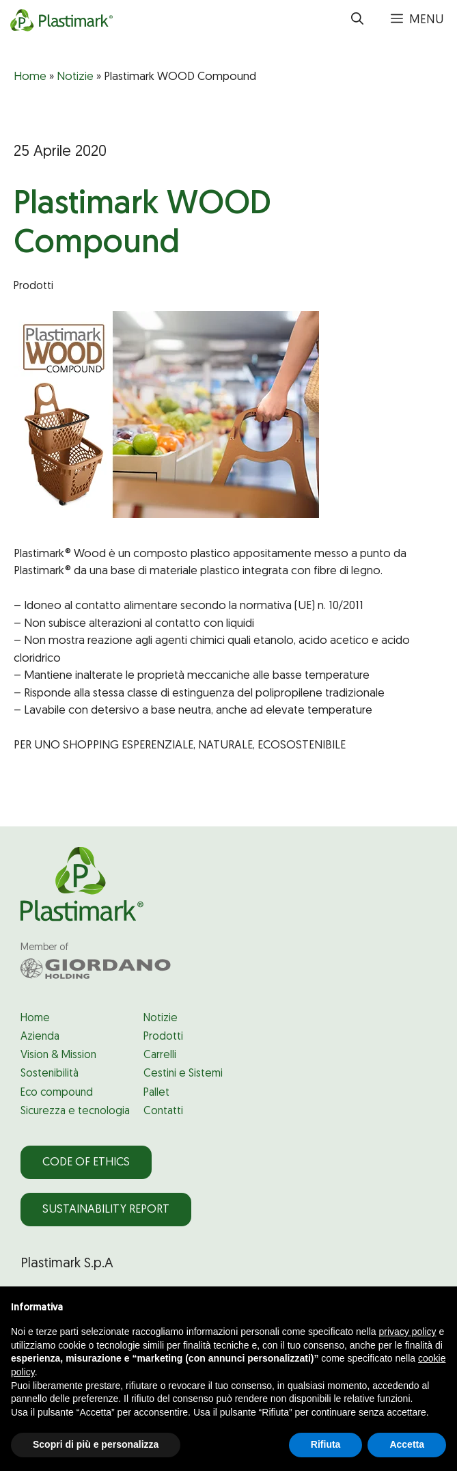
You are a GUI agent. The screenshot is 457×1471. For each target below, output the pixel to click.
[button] (357, 20)
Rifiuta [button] (326, 1444)
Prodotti (163, 1036)
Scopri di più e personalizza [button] (95, 1444)
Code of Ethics (86, 1162)
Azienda (39, 1036)
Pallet (156, 1093)
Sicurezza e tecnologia (75, 1111)
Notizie (75, 77)
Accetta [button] (406, 1444)
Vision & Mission (58, 1055)
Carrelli (159, 1055)
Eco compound (56, 1093)
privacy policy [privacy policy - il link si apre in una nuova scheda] (408, 1331)
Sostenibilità (49, 1073)
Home (30, 77)
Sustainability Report (105, 1209)
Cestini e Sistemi (183, 1073)
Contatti (163, 1111)
